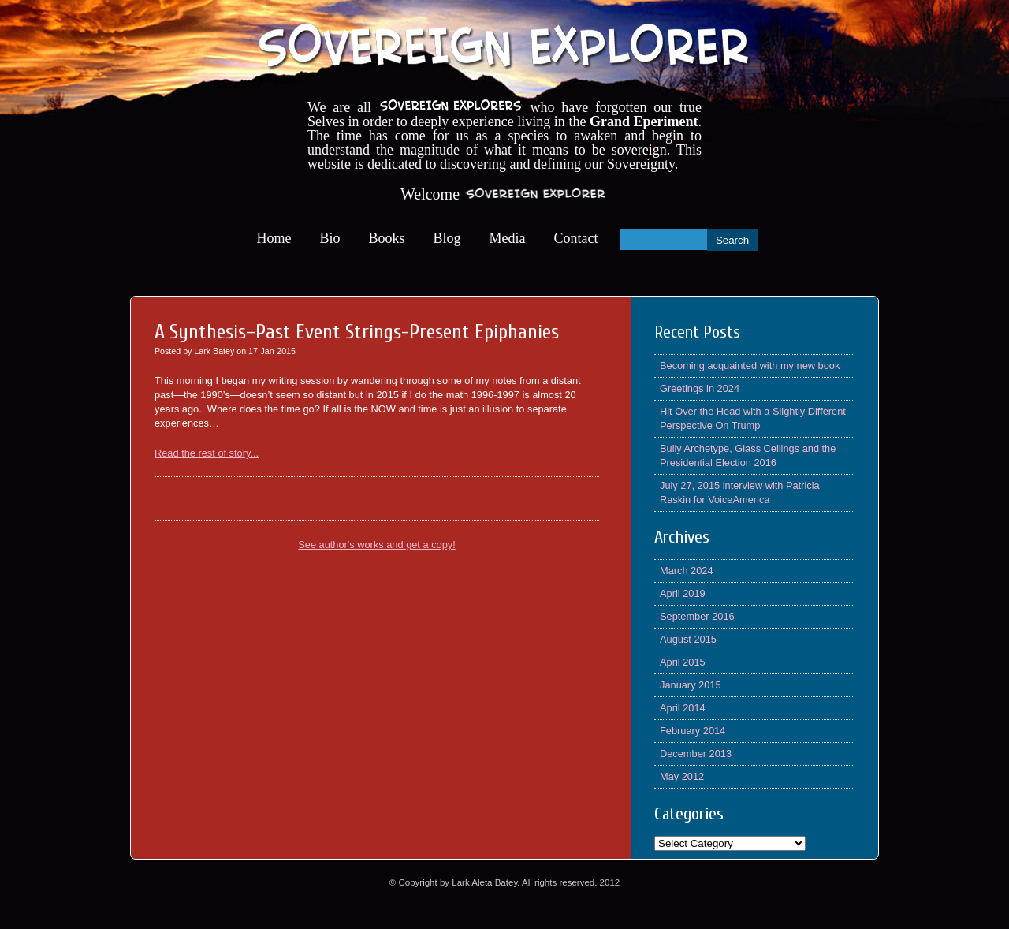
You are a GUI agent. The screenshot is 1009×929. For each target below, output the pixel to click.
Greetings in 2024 (699, 388)
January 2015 (690, 685)
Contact (576, 238)
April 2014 (683, 708)
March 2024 (686, 570)
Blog (447, 238)
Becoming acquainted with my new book (750, 365)
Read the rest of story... (207, 453)
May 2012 (682, 776)
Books (387, 238)
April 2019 (683, 593)
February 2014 (692, 731)
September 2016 (697, 616)
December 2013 (696, 753)
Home (274, 238)
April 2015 (683, 662)
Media (508, 238)
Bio (330, 238)
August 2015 (688, 639)
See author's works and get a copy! (377, 544)
